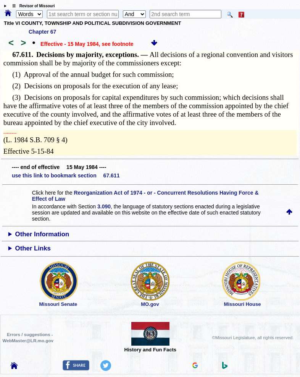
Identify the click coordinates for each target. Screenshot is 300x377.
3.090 (104, 206)
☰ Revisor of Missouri (31, 6)
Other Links (33, 248)
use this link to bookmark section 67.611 (65, 175)
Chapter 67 (42, 32)
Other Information (42, 234)
